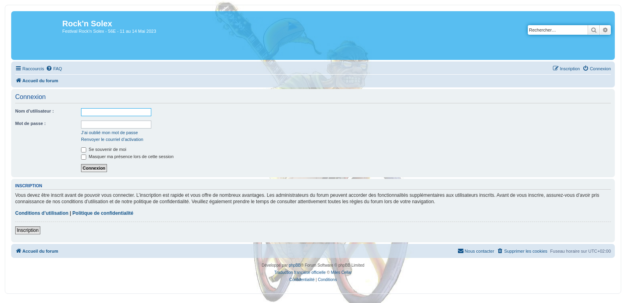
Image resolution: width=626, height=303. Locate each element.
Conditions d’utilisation (41, 213)
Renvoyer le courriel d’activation (112, 139)
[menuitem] (54, 68)
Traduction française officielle (300, 272)
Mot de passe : (30, 123)
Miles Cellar (341, 272)
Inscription (28, 230)
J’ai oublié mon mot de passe (109, 132)
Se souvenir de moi (103, 149)
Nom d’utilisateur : (34, 111)
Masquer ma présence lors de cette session (127, 156)
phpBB (295, 265)
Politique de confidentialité (102, 213)
